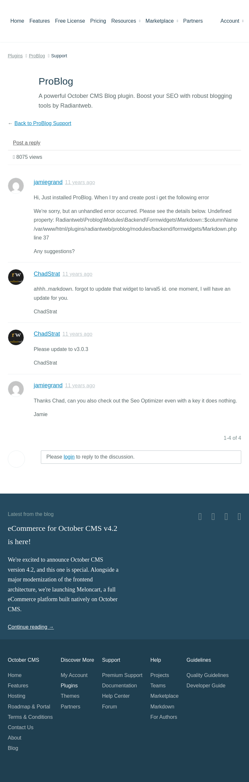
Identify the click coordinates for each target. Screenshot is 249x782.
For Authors (163, 717)
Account (231, 21)
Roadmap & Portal (29, 706)
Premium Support (122, 675)
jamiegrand (48, 182)
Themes (70, 696)
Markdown (162, 706)
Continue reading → (31, 627)
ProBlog (37, 55)
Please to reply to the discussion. (90, 457)
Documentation (119, 685)
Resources (125, 21)
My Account (74, 675)
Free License (70, 21)
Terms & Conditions (30, 717)
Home (17, 21)
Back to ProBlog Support (42, 123)
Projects (159, 675)
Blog (13, 748)
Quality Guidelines (207, 675)
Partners (193, 21)
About (14, 738)
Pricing (98, 21)
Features (40, 21)
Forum (109, 706)
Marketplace (162, 21)
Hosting (16, 696)
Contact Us (20, 727)
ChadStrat (47, 274)
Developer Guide (205, 685)
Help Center (116, 696)
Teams (158, 685)
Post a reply (26, 143)
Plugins (15, 55)
